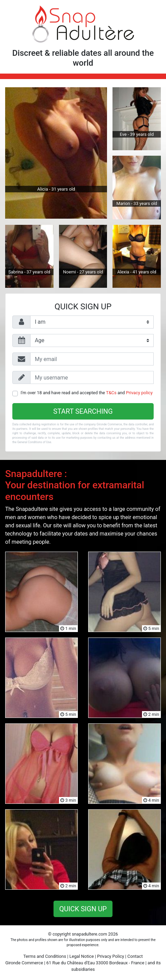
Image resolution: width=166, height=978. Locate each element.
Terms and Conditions (44, 956)
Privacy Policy (110, 956)
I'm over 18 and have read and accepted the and (87, 392)
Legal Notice (81, 956)
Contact (135, 956)
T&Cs (111, 392)
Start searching (82, 411)
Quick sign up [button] (83, 909)
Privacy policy (139, 392)
